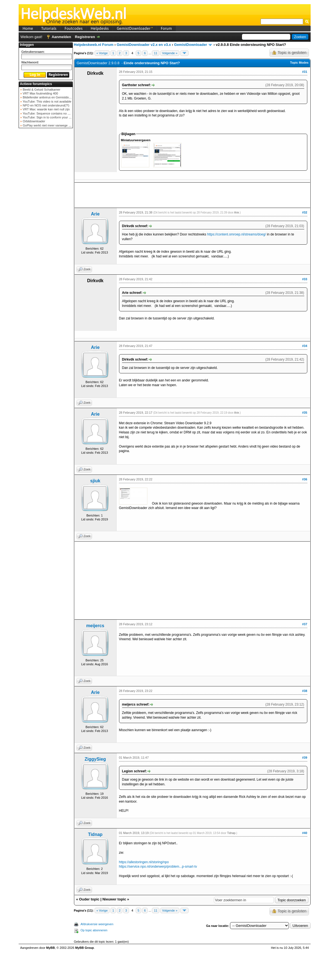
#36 (304, 479)
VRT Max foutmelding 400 (40, 93)
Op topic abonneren (94, 930)
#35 (304, 412)
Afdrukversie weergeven (97, 924)
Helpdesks (100, 28)
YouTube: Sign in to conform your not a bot (51, 117)
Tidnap (95, 834)
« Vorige (102, 53)
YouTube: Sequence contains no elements (51, 113)
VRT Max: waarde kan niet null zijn (46, 109)
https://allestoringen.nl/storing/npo (144, 862)
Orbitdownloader (33, 121)
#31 (304, 71)
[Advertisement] (45, 218)
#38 (304, 691)
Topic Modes (299, 62)
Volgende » (169, 53)
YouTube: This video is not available (46, 101)
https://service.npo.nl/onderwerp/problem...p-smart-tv (158, 866)
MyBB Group (84, 947)
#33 (304, 279)
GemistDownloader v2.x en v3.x (144, 45)
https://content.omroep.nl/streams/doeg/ (236, 234)
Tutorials (48, 28)
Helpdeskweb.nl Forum (93, 45)
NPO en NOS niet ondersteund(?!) (46, 105)
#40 (304, 833)
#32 (304, 212)
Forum (166, 28)
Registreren (85, 37)
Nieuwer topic (114, 899)
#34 (304, 346)
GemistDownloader (135, 28)
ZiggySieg (95, 759)
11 (155, 53)
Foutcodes (74, 28)
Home (28, 28)
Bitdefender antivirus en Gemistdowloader (51, 97)
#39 (304, 757)
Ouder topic (89, 899)
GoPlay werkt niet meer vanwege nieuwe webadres (57, 125)
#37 (304, 624)
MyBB (50, 947)
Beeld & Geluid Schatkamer (41, 89)
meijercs (95, 625)
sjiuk (95, 480)
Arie (95, 214)
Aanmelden (61, 37)
